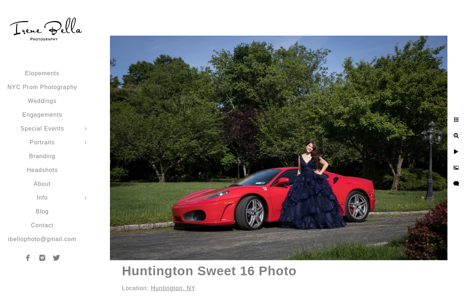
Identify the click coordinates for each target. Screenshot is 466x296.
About (42, 184)
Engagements (42, 115)
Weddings (42, 101)
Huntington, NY (172, 288)
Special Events (42, 128)
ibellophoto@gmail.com (42, 239)
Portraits (42, 142)
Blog (42, 211)
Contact (42, 225)
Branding (42, 156)
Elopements (42, 73)
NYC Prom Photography (42, 87)
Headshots (42, 170)
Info (42, 198)
